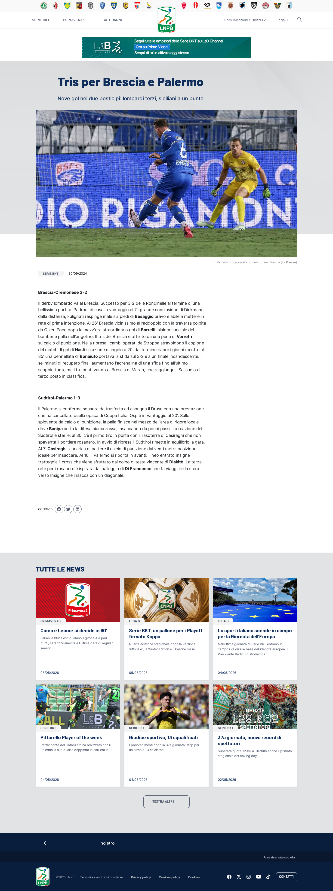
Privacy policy (141, 877)
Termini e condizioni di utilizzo (101, 877)
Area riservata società (279, 857)
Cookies (194, 877)
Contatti (286, 877)
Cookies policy (169, 877)
